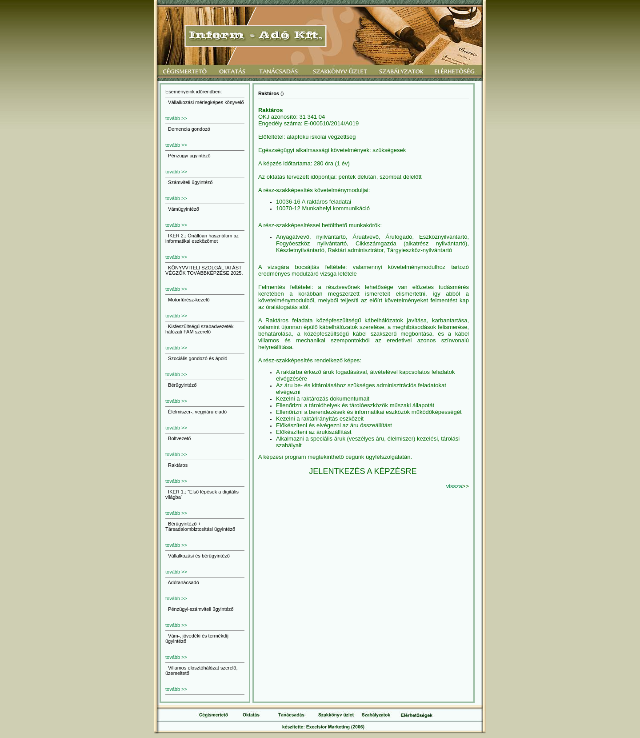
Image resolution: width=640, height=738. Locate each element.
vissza (454, 486)
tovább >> (176, 118)
